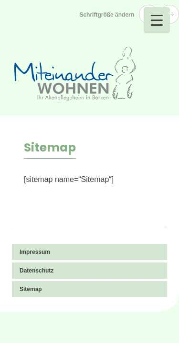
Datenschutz (36, 270)
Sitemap (31, 289)
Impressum (35, 252)
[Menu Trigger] (157, 20)
